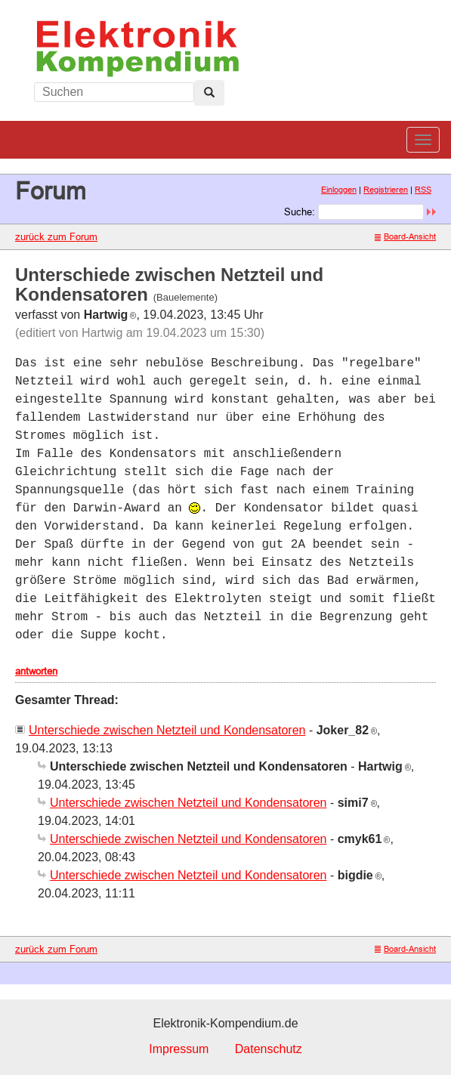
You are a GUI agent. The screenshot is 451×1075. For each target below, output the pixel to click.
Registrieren (385, 189)
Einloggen (339, 189)
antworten (36, 671)
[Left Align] (209, 93)
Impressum (179, 1049)
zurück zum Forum (56, 236)
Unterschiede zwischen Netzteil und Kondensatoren (167, 730)
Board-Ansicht (405, 236)
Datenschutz (268, 1049)
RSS (423, 189)
